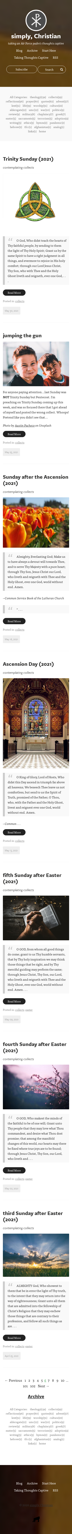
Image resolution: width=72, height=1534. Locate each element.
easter (29, 1010)
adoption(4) (61, 118)
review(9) (14, 114)
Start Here (49, 50)
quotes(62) (47, 101)
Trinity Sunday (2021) (28, 158)
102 (32, 1386)
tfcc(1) (28, 127)
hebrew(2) (16, 127)
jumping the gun (22, 335)
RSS (55, 57)
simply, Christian (41, 1504)
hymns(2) (41, 122)
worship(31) (40, 105)
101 (25, 1386)
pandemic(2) (57, 122)
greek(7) (60, 114)
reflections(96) (14, 101)
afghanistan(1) (42, 127)
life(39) (27, 105)
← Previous (13, 1380)
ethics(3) (29, 122)
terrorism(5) (45, 118)
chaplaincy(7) (45, 114)
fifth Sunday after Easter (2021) (32, 878)
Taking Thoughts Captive (31, 57)
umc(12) (33, 110)
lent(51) (16, 105)
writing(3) (15, 122)
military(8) (28, 114)
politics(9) (58, 110)
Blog (19, 50)
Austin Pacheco (25, 425)
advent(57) (62, 101)
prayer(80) (32, 101)
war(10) (45, 110)
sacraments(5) (26, 118)
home (42, 131)
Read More (14, 292)
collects (19, 301)
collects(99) (55, 97)
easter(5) (11, 118)
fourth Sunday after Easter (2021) (34, 1047)
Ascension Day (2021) (28, 664)
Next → (43, 1386)
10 (62, 1380)
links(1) (32, 131)
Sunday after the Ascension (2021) (35, 480)
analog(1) (58, 127)
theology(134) (38, 97)
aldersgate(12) (18, 110)
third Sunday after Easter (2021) (33, 1216)
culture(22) (56, 105)
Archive (32, 50)
